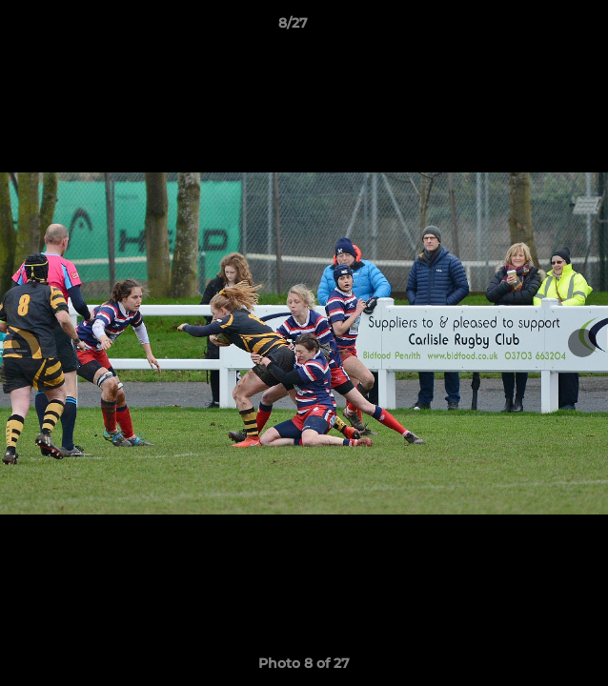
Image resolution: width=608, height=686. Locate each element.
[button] (539, 27)
